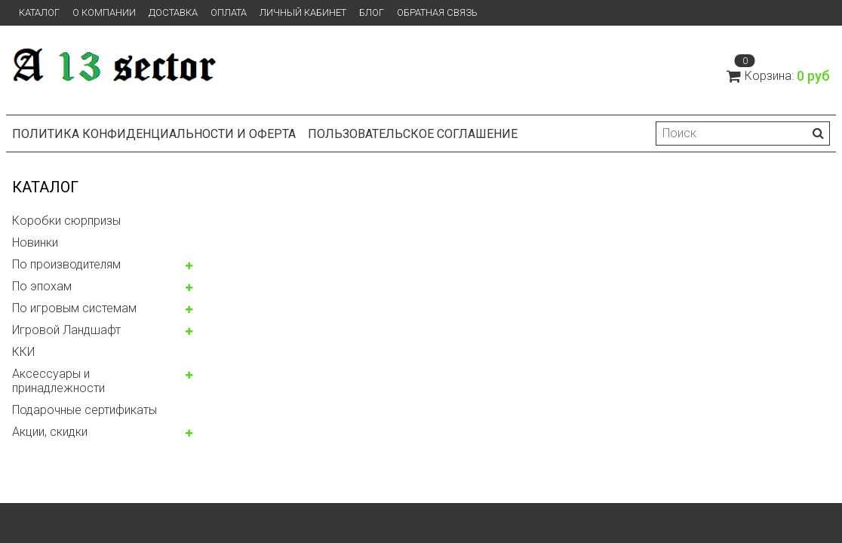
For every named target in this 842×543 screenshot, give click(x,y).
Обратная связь (437, 12)
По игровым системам (74, 308)
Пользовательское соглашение (413, 134)
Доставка (173, 12)
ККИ (23, 352)
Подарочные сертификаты (84, 410)
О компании (104, 12)
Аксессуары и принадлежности (58, 381)
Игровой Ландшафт (66, 330)
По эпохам (42, 286)
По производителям (66, 264)
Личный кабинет (303, 12)
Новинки (35, 242)
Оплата (228, 12)
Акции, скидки (50, 432)
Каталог (39, 12)
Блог (371, 12)
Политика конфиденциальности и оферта (154, 134)
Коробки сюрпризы (66, 220)
